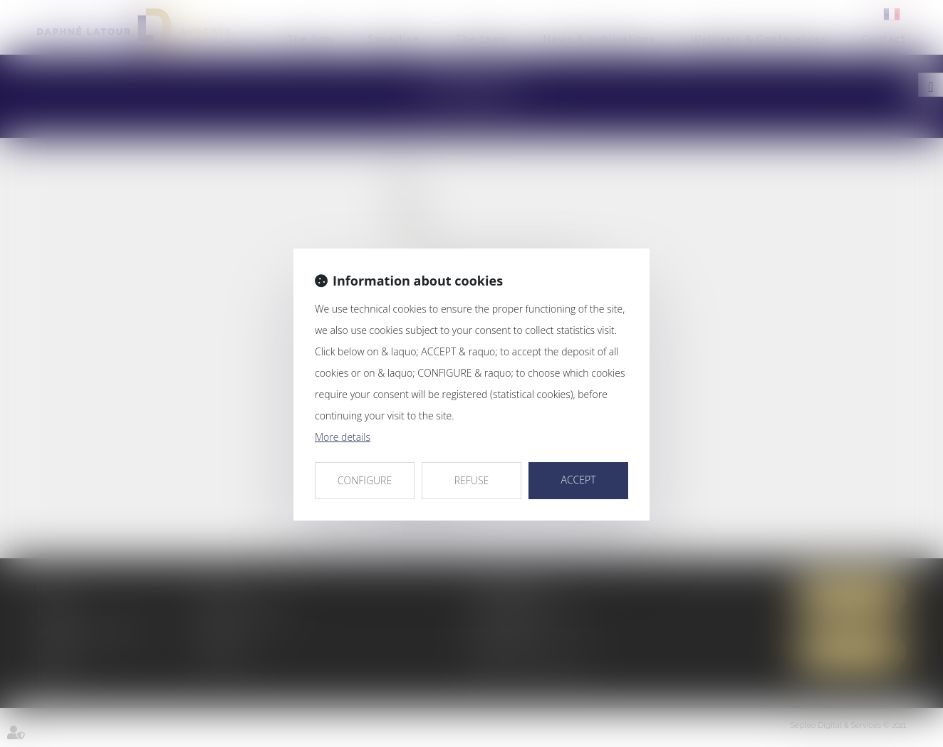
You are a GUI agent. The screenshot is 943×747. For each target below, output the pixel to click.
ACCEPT (578, 479)
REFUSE (471, 480)
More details (342, 437)
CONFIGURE (365, 480)
